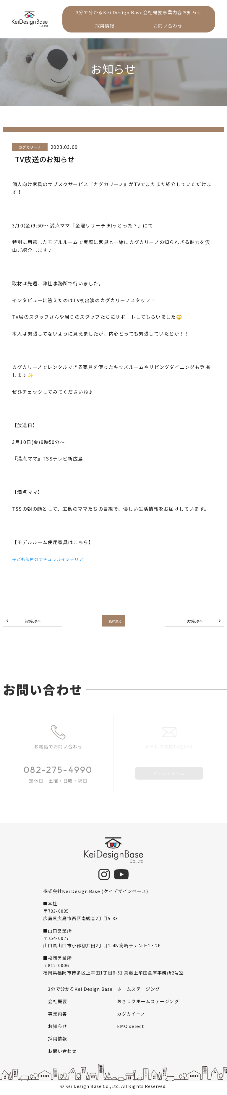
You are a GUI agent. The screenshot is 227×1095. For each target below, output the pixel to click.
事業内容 (189, 13)
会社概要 (162, 13)
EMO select (130, 1028)
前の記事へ (32, 622)
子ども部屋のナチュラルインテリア (52, 592)
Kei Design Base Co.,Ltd (92, 1088)
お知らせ (95, 28)
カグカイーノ (131, 1016)
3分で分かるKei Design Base (112, 13)
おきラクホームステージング (148, 1003)
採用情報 (134, 28)
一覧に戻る (113, 622)
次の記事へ (194, 622)
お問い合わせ (177, 28)
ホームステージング (138, 991)
